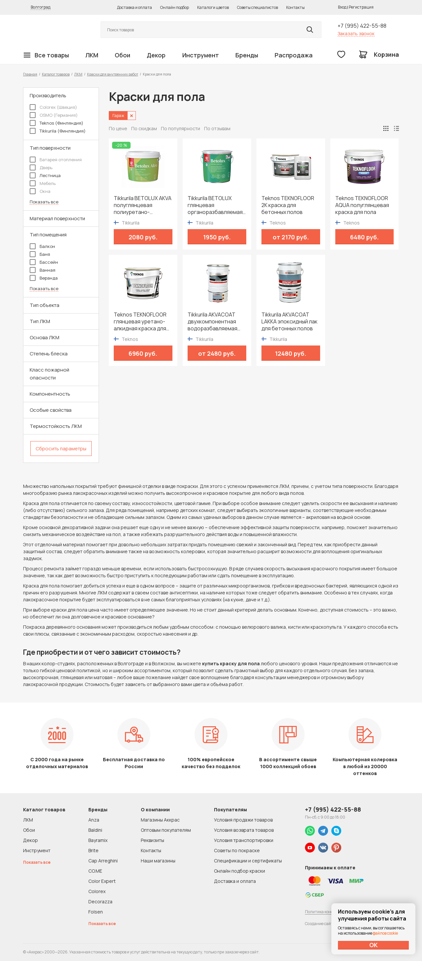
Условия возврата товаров (244, 830)
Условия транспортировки (243, 840)
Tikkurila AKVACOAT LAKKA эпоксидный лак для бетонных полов (289, 321)
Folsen (95, 912)
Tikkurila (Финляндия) (58, 131)
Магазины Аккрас (160, 820)
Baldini (95, 830)
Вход (342, 7)
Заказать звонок (356, 33)
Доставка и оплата (134, 7)
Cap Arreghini (103, 860)
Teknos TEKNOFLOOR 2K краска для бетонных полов (287, 205)
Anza (93, 820)
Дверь (41, 167)
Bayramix (97, 840)
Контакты (295, 7)
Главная (30, 74)
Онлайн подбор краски (239, 871)
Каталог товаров (56, 74)
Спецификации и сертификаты (248, 860)
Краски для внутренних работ (112, 74)
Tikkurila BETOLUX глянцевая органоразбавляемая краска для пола (215, 205)
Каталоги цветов (213, 7)
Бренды (246, 55)
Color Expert (102, 881)
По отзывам (217, 128)
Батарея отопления (56, 160)
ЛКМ (91, 55)
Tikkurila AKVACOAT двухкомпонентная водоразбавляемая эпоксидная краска (212, 321)
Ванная (42, 270)
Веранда (44, 278)
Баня (40, 254)
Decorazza (100, 901)
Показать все (44, 202)
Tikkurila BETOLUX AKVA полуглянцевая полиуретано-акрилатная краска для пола (143, 205)
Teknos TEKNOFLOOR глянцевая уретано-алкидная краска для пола (140, 321)
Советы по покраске (237, 850)
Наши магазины (158, 860)
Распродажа (294, 55)
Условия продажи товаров (243, 820)
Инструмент (200, 55)
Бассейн (44, 262)
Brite (93, 850)
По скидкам (144, 128)
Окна (40, 191)
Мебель (43, 183)
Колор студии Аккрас (54, 30)
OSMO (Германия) (54, 115)
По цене (118, 128)
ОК (373, 945)
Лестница (45, 175)
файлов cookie (385, 933)
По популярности (180, 128)
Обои (122, 55)
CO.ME (95, 871)
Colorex (97, 891)
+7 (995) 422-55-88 (362, 25)
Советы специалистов (257, 7)
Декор (156, 55)
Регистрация (361, 7)
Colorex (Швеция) (53, 107)
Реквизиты (152, 840)
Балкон (42, 246)
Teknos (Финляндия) (56, 123)
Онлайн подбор (174, 7)
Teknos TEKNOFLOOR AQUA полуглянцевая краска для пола (362, 205)
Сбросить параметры (61, 448)
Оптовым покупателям (166, 830)
